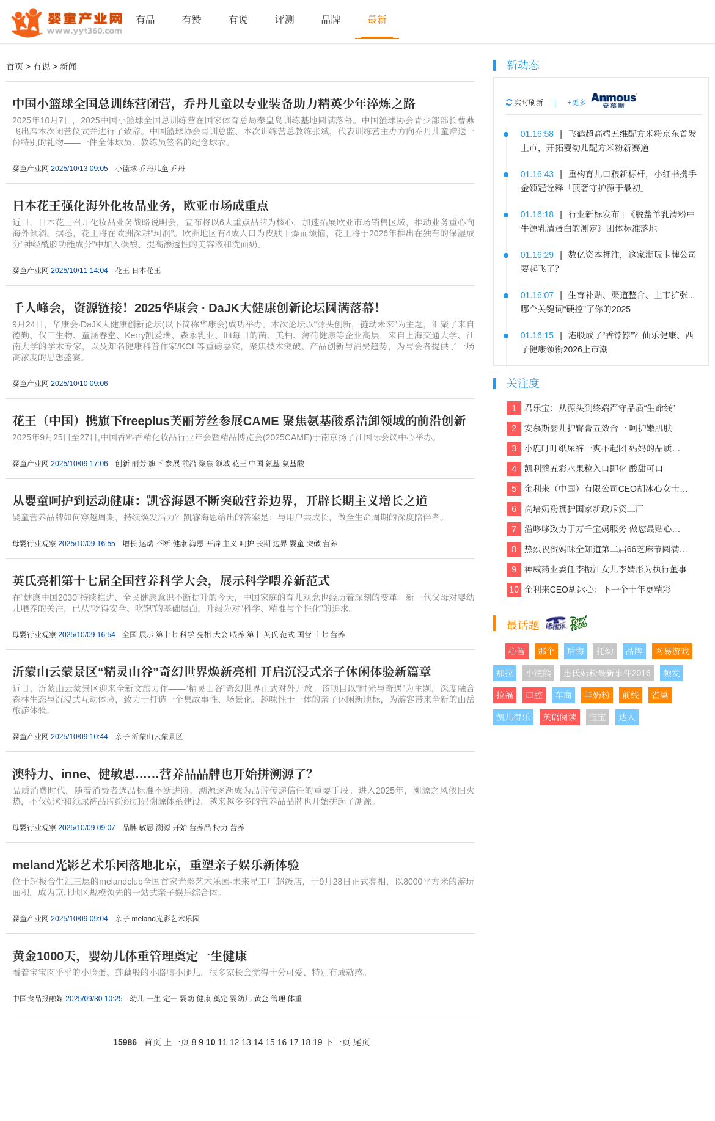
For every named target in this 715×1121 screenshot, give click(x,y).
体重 (294, 999)
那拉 (504, 673)
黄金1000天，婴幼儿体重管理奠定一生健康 (130, 956)
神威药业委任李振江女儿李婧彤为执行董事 (597, 570)
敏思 (146, 827)
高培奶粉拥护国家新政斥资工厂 (575, 509)
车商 (563, 695)
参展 (172, 463)
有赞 (192, 20)
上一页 (176, 1042)
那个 (546, 651)
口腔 (534, 695)
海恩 (196, 543)
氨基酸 (293, 463)
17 (294, 1042)
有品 (145, 20)
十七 (321, 634)
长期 (263, 543)
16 (282, 1042)
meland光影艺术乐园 (165, 919)
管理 (278, 999)
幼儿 (137, 999)
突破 (313, 543)
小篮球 (126, 168)
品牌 (330, 20)
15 (270, 1042)
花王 (122, 270)
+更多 (576, 102)
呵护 (247, 543)
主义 (229, 543)
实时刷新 (524, 102)
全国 (129, 634)
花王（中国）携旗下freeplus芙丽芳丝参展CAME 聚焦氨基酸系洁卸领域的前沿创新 (239, 421)
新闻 (68, 66)
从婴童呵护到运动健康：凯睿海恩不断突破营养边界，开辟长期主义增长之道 (220, 501)
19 (318, 1042)
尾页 (361, 1042)
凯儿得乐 (513, 717)
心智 (517, 651)
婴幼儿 (241, 999)
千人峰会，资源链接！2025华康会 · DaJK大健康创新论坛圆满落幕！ (199, 308)
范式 (287, 634)
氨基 (272, 463)
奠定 (220, 999)
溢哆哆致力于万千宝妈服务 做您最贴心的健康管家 (598, 529)
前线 (630, 695)
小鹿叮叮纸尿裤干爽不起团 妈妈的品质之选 (598, 449)
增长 (129, 543)
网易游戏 (672, 651)
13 (246, 1042)
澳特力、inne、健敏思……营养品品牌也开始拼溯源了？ (165, 774)
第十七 (167, 634)
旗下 (155, 463)
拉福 (504, 695)
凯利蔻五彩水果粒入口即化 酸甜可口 (585, 469)
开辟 (213, 543)
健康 (179, 543)
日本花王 (146, 270)
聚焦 (206, 463)
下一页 (338, 1042)
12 (235, 1042)
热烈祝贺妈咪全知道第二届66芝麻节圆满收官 (598, 549)
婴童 (297, 543)
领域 (222, 463)
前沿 (189, 463)
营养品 (200, 827)
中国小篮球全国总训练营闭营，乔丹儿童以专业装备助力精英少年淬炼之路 (214, 104)
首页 (14, 66)
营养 (330, 543)
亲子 (122, 736)
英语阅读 (560, 717)
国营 (304, 634)
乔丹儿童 (153, 168)
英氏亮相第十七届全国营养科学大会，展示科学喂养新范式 (171, 581)
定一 (170, 999)
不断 (163, 543)
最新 (377, 20)
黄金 (261, 999)
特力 (220, 827)
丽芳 (138, 463)
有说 (238, 20)
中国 (256, 463)
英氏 (270, 634)
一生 (153, 999)
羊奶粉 (597, 695)
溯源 (163, 827)
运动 (146, 543)
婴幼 (187, 999)
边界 (280, 543)
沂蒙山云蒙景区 (157, 736)
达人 (627, 717)
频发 (671, 673)
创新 (122, 463)
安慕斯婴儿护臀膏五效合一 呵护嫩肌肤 (589, 429)
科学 (187, 634)
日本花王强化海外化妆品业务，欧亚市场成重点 (140, 206)
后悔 (575, 651)
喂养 (237, 634)
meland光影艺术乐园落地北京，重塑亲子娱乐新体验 (155, 865)
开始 (179, 827)
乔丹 (177, 168)
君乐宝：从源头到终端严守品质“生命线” (591, 408)
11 (222, 1042)
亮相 (204, 634)
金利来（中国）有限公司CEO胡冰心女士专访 (598, 489)
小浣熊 (538, 673)
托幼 (605, 651)
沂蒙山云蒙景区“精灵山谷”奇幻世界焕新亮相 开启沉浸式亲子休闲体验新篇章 (221, 672)
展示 (146, 634)
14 (258, 1042)
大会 (220, 634)
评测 (284, 20)
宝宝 (597, 717)
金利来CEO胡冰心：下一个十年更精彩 (589, 590)
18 (306, 1042)
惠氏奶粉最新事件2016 (607, 673)
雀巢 (660, 695)
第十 (254, 634)
